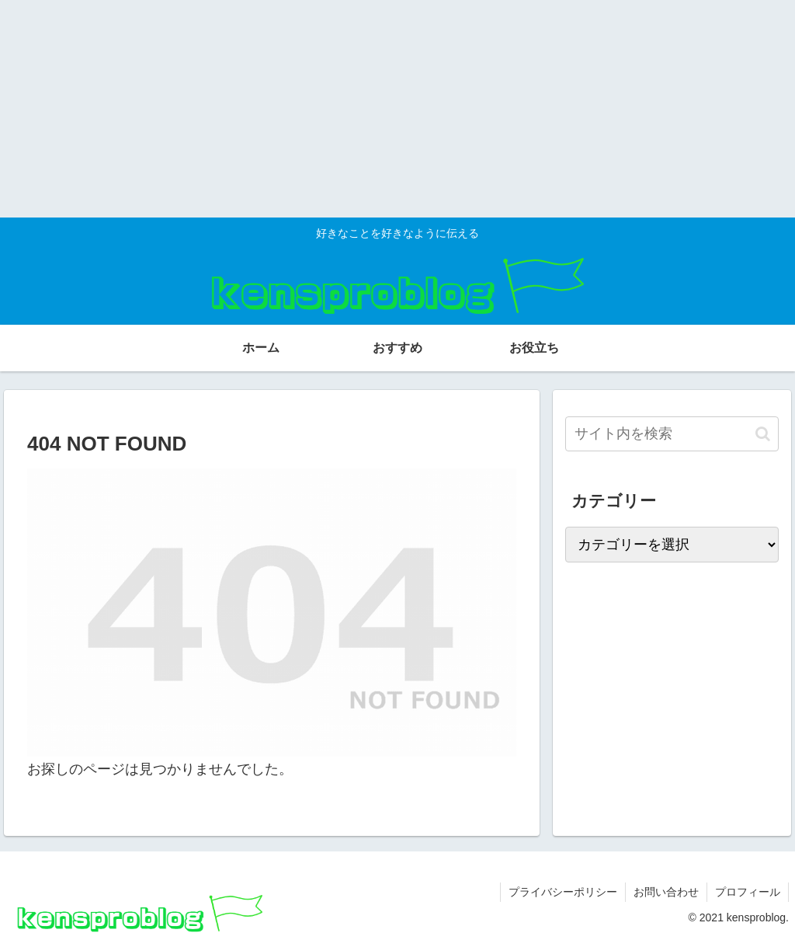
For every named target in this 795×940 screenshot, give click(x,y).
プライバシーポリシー (563, 892)
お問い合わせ (666, 892)
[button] (762, 434)
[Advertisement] (397, 109)
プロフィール (747, 892)
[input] (671, 433)
